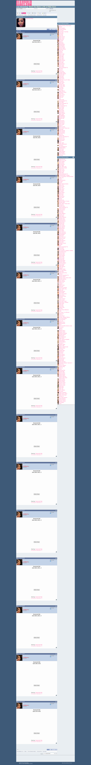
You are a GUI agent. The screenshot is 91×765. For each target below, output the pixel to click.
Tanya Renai (61, 140)
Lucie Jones (61, 104)
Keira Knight (61, 292)
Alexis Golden (62, 161)
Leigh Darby (61, 303)
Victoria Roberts (62, 399)
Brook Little (61, 197)
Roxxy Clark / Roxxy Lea (64, 128)
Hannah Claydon (62, 73)
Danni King (61, 229)
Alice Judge (61, 165)
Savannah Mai (20, 16)
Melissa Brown (62, 323)
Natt (60, 119)
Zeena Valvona (62, 153)
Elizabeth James (62, 243)
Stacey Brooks (62, 380)
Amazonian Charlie (63, 167)
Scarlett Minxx (62, 133)
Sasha (60, 369)
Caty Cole (61, 50)
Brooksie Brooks (62, 49)
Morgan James (62, 332)
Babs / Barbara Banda (63, 183)
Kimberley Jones (62, 296)
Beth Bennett (61, 45)
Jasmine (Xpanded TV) (64, 275)
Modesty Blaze (62, 330)
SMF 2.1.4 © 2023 (21, 763)
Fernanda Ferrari (62, 251)
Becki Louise (61, 186)
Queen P (61, 125)
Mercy (60, 324)
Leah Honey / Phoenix (63, 302)
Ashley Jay (61, 177)
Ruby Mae (61, 129)
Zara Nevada (61, 152)
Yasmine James (62, 401)
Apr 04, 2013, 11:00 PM (21, 127)
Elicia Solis (61, 241)
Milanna (60, 328)
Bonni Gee (61, 195)
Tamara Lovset (62, 385)
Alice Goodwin (62, 28)
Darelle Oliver (62, 63)
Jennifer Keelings (62, 278)
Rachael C (61, 343)
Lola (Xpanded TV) (63, 100)
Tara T (60, 141)
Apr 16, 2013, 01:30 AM (21, 462)
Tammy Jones (62, 139)
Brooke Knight (62, 47)
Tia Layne (61, 391)
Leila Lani (61, 97)
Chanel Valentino (62, 217)
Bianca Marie (61, 192)
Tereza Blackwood (63, 144)
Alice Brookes (62, 164)
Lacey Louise (61, 299)
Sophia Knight (62, 375)
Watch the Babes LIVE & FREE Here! (42, 7)
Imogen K (61, 267)
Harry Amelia (61, 264)
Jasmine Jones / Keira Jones (65, 277)
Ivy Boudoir (61, 81)
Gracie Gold (61, 256)
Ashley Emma (62, 36)
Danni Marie (61, 230)
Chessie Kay (61, 223)
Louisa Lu (61, 314)
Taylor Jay (61, 388)
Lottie (60, 311)
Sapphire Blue (62, 366)
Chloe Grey (61, 55)
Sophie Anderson (62, 376)
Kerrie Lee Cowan (63, 293)
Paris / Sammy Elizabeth (64, 339)
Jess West (61, 87)
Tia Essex (61, 145)
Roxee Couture (62, 357)
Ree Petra (61, 349)
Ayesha (60, 182)
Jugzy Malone (62, 91)
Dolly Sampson (62, 240)
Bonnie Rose (61, 196)
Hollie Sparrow (62, 266)
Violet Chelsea (62, 151)
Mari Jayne (61, 109)
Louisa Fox (61, 313)
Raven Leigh (61, 345)
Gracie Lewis (61, 257)
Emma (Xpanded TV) (63, 246)
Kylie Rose (61, 93)
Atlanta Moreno (62, 180)
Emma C (61, 70)
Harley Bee (61, 76)
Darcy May (61, 62)
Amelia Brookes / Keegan (64, 175)
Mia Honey (61, 327)
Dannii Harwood (62, 233)
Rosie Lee (61, 356)
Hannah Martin (62, 260)
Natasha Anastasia (63, 333)
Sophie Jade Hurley (63, 377)
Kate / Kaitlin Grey (63, 288)
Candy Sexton (62, 209)
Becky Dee (61, 187)
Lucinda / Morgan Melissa (64, 317)
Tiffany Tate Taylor (63, 394)
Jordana (60, 283)
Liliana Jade (61, 99)
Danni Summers (62, 232)
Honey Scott (61, 78)
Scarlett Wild (61, 371)
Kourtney (61, 297)
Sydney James (62, 383)
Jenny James (61, 280)
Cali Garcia (61, 204)
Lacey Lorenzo (62, 298)
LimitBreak (25, 36)
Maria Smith (61, 110)
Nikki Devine (61, 335)
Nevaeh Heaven (62, 334)
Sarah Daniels (62, 131)
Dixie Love (61, 239)
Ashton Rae (61, 39)
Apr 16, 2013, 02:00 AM (21, 510)
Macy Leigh (61, 108)
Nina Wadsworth (62, 336)
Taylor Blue (61, 387)
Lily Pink (60, 308)
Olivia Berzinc (62, 121)
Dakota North (61, 228)
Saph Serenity (62, 130)
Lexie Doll (61, 304)
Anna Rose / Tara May (63, 31)
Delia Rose (61, 235)
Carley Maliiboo (62, 213)
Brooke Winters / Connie (64, 201)
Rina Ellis (61, 352)
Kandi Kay (61, 286)
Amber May (61, 172)
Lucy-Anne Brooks (63, 318)
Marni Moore (61, 112)
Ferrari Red (61, 71)
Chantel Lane (62, 218)
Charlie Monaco (62, 220)
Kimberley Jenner (62, 92)
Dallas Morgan (62, 60)
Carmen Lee (61, 214)
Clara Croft (61, 57)
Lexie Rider (61, 306)
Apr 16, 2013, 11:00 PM (21, 653)
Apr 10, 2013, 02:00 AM (21, 366)
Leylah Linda (61, 307)
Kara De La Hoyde (63, 287)
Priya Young (61, 124)
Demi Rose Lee (62, 236)
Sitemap (31, 763)
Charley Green (62, 219)
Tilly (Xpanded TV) (63, 146)
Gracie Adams (62, 255)
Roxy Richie (61, 359)
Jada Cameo (61, 82)
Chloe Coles (61, 224)
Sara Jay (61, 367)
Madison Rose (62, 322)
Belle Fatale (61, 190)
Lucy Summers (62, 319)
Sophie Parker (62, 378)
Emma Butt (61, 248)
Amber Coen (61, 169)
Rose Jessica (62, 354)
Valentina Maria (62, 147)
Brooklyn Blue (62, 202)
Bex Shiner (61, 191)
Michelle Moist (62, 116)
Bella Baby (61, 42)
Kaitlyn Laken (62, 285)
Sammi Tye (61, 364)
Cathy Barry (61, 216)
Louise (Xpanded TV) (63, 103)
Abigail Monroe (62, 159)
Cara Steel (61, 212)
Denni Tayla (61, 65)
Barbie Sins (61, 185)
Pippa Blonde (62, 340)
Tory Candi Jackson (63, 397)
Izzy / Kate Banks (62, 270)
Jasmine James (62, 276)
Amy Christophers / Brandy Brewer (66, 176)
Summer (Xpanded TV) (64, 136)
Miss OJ (60, 329)
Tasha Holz (61, 386)
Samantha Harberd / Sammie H (65, 362)
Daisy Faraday (62, 225)
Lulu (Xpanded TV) (63, 105)
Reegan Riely (62, 350)
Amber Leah (61, 171)
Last (56, 29)
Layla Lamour (62, 94)
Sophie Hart (61, 135)
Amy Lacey (61, 30)
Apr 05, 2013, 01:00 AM (21, 175)
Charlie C (61, 52)
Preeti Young (61, 123)
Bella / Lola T (61, 188)
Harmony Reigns (62, 262)
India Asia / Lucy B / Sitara (64, 79)
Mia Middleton (62, 115)
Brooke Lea (61, 199)
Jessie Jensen (62, 281)
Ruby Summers (62, 361)
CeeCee (60, 51)
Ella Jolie (61, 68)
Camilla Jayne (62, 206)
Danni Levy (61, 61)
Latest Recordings (29, 18)
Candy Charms (62, 208)
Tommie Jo (61, 396)
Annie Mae (61, 33)
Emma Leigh (61, 249)
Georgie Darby (62, 72)
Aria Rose (61, 34)
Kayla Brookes (62, 291)
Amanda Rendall (62, 29)
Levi (60, 98)
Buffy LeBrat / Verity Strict (64, 203)
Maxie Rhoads (62, 113)
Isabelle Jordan (62, 269)
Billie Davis (61, 193)
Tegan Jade (61, 142)
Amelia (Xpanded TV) (63, 174)
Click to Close (36, 63)
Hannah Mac (61, 74)
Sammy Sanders (62, 365)
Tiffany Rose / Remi (63, 393)
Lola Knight (61, 102)
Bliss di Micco (62, 46)
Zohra (60, 403)
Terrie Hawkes (62, 390)
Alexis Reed (61, 162)
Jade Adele (61, 271)
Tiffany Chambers (62, 392)
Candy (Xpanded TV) (63, 207)
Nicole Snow (61, 120)
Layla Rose (61, 96)
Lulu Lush (61, 320)
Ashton (60, 178)
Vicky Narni (61, 150)
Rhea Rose (61, 351)
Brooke (60, 198)
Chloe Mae (61, 56)
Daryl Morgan (62, 234)
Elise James (61, 66)
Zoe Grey (61, 155)
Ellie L (60, 245)
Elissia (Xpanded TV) (63, 67)
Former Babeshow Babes (63, 157)
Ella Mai (60, 244)
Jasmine (60, 273)
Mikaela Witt (61, 118)
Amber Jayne (61, 170)
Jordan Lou (61, 282)
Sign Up (51, 8)
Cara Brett (61, 211)
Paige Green (61, 338)
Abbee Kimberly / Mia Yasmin (65, 25)
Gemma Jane (62, 254)
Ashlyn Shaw (61, 37)
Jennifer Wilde (62, 86)
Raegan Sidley (62, 344)
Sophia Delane (62, 374)
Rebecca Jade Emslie (63, 346)
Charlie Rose (61, 222)
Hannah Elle (61, 259)
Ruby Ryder (61, 360)
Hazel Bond (61, 77)
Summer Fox (61, 137)
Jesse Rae (61, 88)
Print (18, 29)
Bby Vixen (61, 40)
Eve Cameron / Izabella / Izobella (66, 250)
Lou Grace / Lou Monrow (64, 312)
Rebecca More (62, 348)
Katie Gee (61, 290)
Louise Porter (62, 315)
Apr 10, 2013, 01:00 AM (21, 271)
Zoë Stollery (61, 402)
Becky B (60, 41)
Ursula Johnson (62, 398)
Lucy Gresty (61, 107)
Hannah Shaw (62, 261)
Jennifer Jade (62, 84)
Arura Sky (61, 35)
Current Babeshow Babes (63, 23)
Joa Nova (61, 89)
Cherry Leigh (61, 54)
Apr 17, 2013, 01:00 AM (21, 701)
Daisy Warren (62, 227)
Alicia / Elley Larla (62, 166)
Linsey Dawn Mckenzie (64, 309)
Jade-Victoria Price (63, 272)
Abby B (60, 26)
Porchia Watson (62, 341)
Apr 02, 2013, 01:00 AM (21, 32)
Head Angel (61, 265)
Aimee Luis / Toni (62, 160)
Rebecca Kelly (62, 126)
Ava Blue (61, 181)
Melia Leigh (61, 114)
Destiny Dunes (62, 238)
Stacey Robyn (62, 381)
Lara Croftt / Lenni (63, 301)
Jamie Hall (61, 83)
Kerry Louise (61, 295)
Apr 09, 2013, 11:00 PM (21, 223)
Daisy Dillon (61, 58)
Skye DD (61, 134)
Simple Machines (27, 763)
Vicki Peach (61, 149)
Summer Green (62, 382)
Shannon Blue (62, 372)
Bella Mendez (62, 44)
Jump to (41, 753)
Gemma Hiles (62, 253)
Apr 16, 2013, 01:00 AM (21, 414)
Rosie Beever (62, 355)
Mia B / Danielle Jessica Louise (65, 325)
